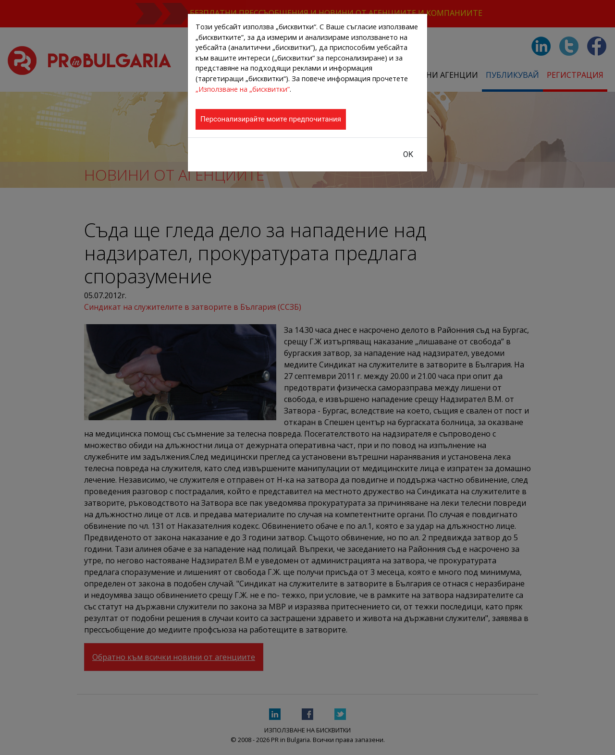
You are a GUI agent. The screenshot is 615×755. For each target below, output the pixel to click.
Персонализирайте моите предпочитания (270, 119)
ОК (408, 154)
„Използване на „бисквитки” (243, 89)
